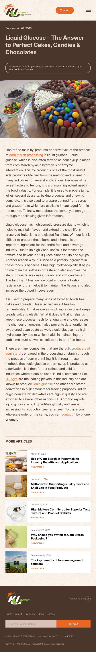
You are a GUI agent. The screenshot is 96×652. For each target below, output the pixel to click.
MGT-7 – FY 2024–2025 (62, 636)
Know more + (37, 466)
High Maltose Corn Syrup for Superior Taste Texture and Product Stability (60, 511)
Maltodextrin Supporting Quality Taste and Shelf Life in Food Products (60, 485)
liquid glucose (43, 384)
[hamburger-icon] (88, 10)
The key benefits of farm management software (57, 562)
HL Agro (11, 379)
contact (67, 414)
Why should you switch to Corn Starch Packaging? (57, 536)
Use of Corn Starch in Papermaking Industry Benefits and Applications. (55, 460)
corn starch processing (26, 155)
